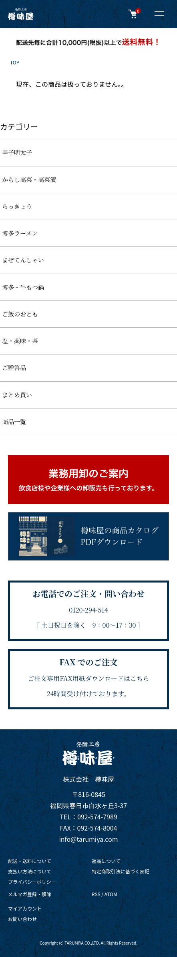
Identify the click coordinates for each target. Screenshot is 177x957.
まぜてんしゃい (23, 260)
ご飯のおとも (20, 314)
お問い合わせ (22, 918)
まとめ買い (17, 394)
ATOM (111, 894)
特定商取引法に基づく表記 (120, 871)
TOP (14, 62)
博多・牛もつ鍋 (23, 287)
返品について (106, 860)
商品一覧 (14, 421)
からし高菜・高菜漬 (29, 179)
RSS (96, 894)
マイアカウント (25, 908)
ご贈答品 (14, 367)
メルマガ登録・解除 (29, 894)
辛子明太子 (17, 152)
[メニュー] (159, 14)
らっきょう (17, 206)
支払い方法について (29, 871)
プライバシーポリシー (32, 881)
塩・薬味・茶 (20, 340)
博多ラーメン (20, 233)
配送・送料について (29, 860)
